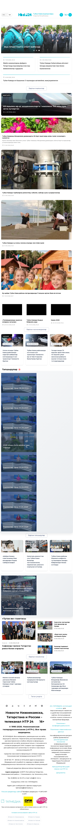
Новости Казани (34, 817)
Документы (60, 773)
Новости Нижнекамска (16, 817)
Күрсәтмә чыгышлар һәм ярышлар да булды (62, 624)
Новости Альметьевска (16, 820)
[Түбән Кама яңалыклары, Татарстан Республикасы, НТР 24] (35, 15)
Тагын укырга (36, 696)
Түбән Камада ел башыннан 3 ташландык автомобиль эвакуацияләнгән (30, 80)
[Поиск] (61, 15)
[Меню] (70, 15)
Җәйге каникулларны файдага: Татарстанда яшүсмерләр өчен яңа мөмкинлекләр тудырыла (16, 66)
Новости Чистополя (16, 824)
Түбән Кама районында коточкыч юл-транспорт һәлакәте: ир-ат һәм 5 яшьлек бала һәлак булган (36, 355)
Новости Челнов (34, 820)
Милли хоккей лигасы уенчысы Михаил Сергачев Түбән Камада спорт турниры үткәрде (12, 682)
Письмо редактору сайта (11, 792)
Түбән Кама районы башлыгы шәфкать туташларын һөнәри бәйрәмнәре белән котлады (59, 560)
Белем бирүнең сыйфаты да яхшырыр (25, 47)
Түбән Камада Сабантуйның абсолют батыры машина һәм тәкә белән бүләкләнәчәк (54, 66)
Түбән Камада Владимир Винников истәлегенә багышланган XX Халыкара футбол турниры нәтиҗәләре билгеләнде (59, 684)
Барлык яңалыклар (36, 88)
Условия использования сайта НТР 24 (24, 812)
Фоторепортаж (29, 577)
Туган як (4, 643)
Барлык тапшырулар (36, 535)
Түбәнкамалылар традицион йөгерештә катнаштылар (36, 680)
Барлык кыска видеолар (36, 329)
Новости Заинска (33, 824)
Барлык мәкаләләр (36, 657)
